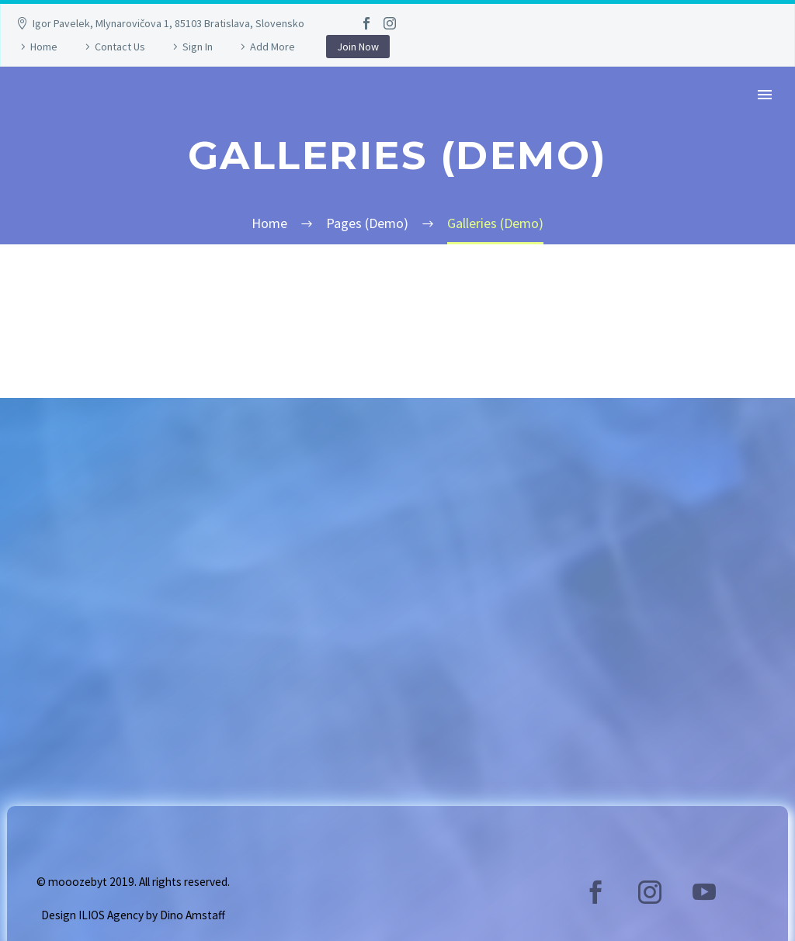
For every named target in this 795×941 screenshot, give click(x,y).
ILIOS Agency (111, 915)
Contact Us (120, 47)
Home (43, 47)
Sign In (197, 47)
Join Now (358, 47)
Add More (272, 47)
